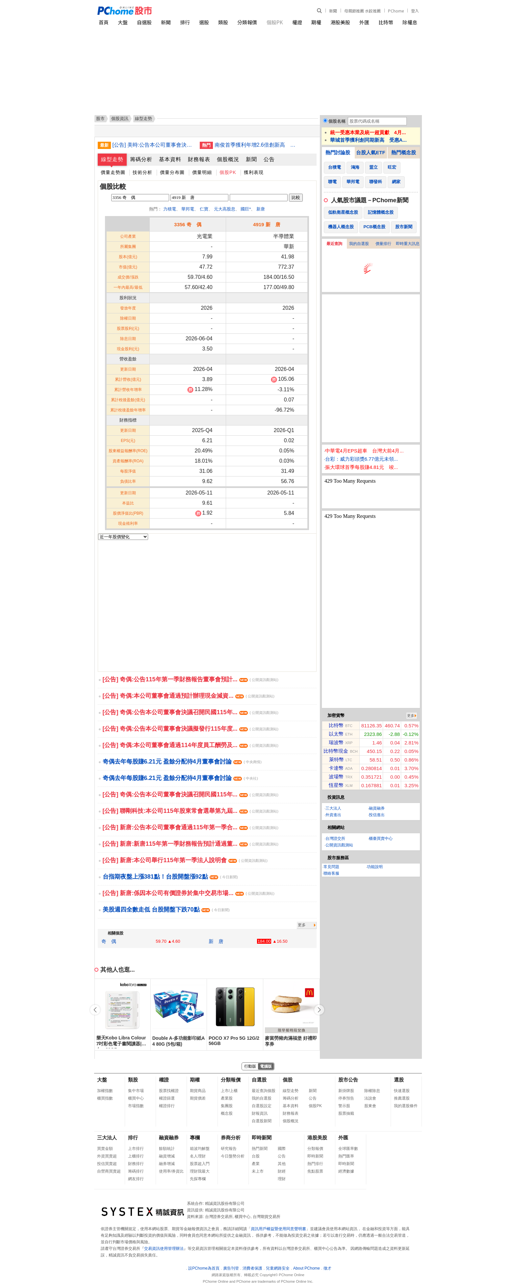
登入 (415, 10)
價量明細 (202, 172)
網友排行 (136, 1179)
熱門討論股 (337, 152)
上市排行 (136, 1148)
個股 (288, 1079)
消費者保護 (252, 1268)
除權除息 (372, 1090)
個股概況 (228, 159)
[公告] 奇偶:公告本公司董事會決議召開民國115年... (190, 712)
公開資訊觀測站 (339, 845)
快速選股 (402, 1090)
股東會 (370, 1106)
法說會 (370, 1098)
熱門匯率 (346, 1156)
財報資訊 (260, 1113)
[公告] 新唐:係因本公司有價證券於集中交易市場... (188, 893)
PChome (396, 10)
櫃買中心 (136, 1098)
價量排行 (383, 243)
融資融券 (377, 808)
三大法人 (333, 808)
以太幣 (336, 734)
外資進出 (333, 815)
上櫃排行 (136, 1156)
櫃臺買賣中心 (381, 838)
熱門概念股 (403, 152)
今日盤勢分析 (233, 1156)
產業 (256, 1163)
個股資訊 (119, 118)
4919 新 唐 (266, 224)
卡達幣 (336, 768)
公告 (269, 159)
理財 (282, 1179)
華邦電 (187, 209)
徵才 (327, 1268)
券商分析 (231, 1137)
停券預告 (346, 1098)
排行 (185, 22)
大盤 (123, 22)
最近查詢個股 (263, 1090)
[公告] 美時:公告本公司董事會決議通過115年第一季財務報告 (154, 145)
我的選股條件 (406, 1106)
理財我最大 (200, 1171)
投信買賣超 (107, 1163)
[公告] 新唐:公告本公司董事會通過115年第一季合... (190, 827)
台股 (256, 1156)
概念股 (227, 1113)
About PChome (306, 1268)
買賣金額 (105, 1148)
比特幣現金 (335, 751)
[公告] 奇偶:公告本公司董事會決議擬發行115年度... (190, 728)
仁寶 (204, 209)
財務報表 (199, 159)
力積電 (169, 209)
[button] (319, 1010)
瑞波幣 (336, 742)
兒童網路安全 (278, 1268)
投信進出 (377, 815)
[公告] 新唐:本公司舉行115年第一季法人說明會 (185, 860)
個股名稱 (337, 121)
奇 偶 (108, 941)
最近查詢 (334, 243)
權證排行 (167, 1106)
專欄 (195, 1137)
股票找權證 (169, 1090)
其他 (282, 1163)
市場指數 (136, 1106)
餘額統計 (167, 1148)
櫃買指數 (105, 1098)
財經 (282, 1171)
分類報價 (247, 22)
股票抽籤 (346, 1113)
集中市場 (136, 1090)
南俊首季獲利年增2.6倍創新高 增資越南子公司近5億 (256, 145)
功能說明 (375, 866)
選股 (204, 22)
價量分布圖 (172, 172)
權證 (297, 22)
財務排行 (136, 1163)
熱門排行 (315, 1163)
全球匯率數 (348, 1148)
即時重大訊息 (408, 243)
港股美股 (340, 22)
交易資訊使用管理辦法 (164, 1248)
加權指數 (105, 1090)
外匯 (364, 22)
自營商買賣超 (109, 1171)
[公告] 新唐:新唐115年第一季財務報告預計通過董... (190, 843)
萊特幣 (336, 759)
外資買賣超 (107, 1156)
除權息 (409, 22)
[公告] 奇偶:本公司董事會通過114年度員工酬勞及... (190, 745)
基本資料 (170, 159)
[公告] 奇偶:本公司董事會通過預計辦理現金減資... (188, 696)
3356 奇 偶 (187, 224)
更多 (302, 925)
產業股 (227, 1098)
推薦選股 (402, 1098)
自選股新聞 (261, 1121)
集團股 (227, 1106)
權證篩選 (167, 1098)
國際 (282, 1148)
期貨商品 (198, 1090)
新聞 (333, 10)
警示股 (344, 1106)
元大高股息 (224, 209)
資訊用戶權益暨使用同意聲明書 (278, 1229)
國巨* (246, 209)
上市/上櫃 (229, 1090)
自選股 (144, 22)
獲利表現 (254, 172)
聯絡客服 (331, 873)
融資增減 (167, 1156)
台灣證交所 (335, 838)
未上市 (258, 1171)
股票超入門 (200, 1163)
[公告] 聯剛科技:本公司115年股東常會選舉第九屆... (190, 811)
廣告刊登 (231, 1268)
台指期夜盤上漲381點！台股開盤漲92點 (170, 876)
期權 (316, 22)
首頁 (104, 22)
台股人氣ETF (370, 152)
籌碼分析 (141, 159)
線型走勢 (112, 159)
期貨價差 (198, 1098)
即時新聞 (261, 1137)
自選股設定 (261, 1106)
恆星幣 (336, 785)
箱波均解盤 (200, 1148)
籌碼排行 (136, 1171)
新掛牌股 (346, 1090)
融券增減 (167, 1163)
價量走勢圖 (113, 172)
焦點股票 (315, 1171)
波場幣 (336, 776)
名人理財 (198, 1156)
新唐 (260, 209)
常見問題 (331, 866)
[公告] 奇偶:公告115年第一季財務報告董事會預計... (190, 679)
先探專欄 (198, 1179)
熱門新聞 (260, 1148)
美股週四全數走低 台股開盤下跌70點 (166, 909)
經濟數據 (346, 1171)
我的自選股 (359, 243)
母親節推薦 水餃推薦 (362, 10)
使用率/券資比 (171, 1171)
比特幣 (385, 22)
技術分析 (142, 172)
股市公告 (348, 1079)
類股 (223, 22)
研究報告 (229, 1148)
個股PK (275, 22)
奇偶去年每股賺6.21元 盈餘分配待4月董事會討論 (182, 761)
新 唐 (216, 941)
